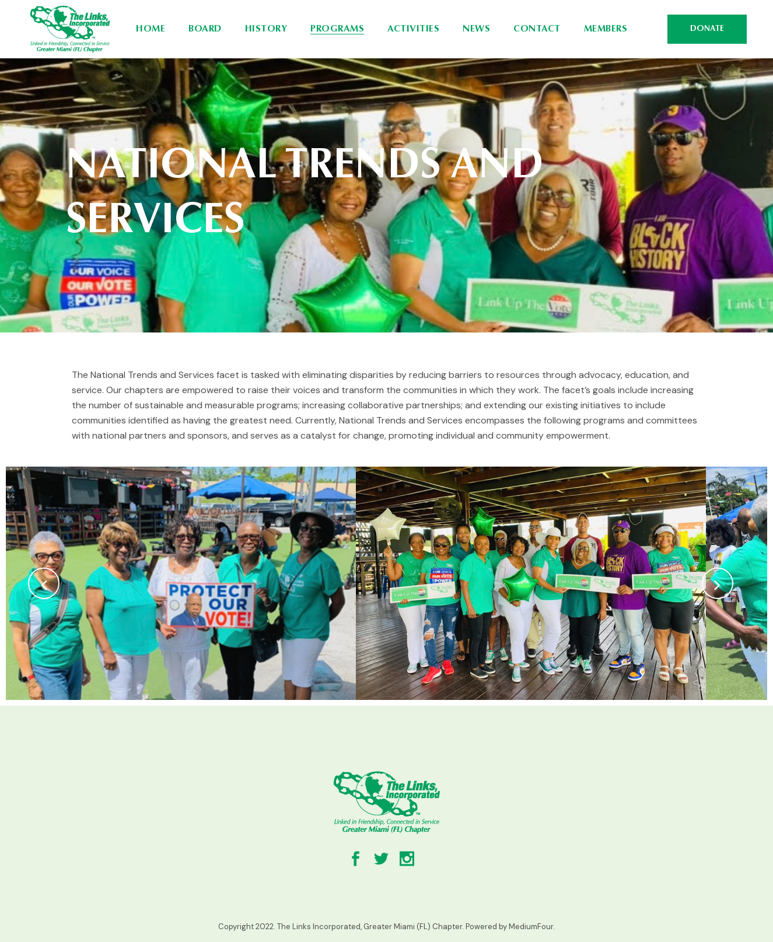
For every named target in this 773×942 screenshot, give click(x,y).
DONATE (707, 29)
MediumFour (531, 927)
